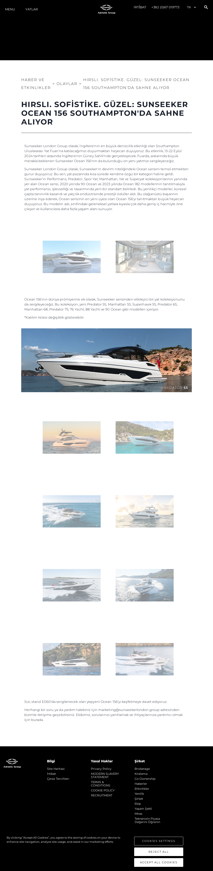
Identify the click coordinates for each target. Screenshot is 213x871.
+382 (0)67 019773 (165, 7)
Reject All (159, 851)
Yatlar (31, 9)
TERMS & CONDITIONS (100, 783)
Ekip (138, 804)
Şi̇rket (139, 799)
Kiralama (141, 774)
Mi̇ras (138, 814)
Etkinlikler (142, 789)
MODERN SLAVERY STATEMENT (105, 775)
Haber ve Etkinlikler (36, 84)
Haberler (141, 784)
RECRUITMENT (101, 795)
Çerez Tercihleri (58, 779)
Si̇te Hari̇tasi (56, 769)
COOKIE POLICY (103, 790)
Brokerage (142, 769)
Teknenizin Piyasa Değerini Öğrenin (147, 820)
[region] (106, 851)
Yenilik (139, 794)
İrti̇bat (140, 7)
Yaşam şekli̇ (143, 809)
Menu (10, 9)
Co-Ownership (145, 779)
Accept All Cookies (158, 862)
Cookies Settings (158, 841)
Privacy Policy (101, 769)
